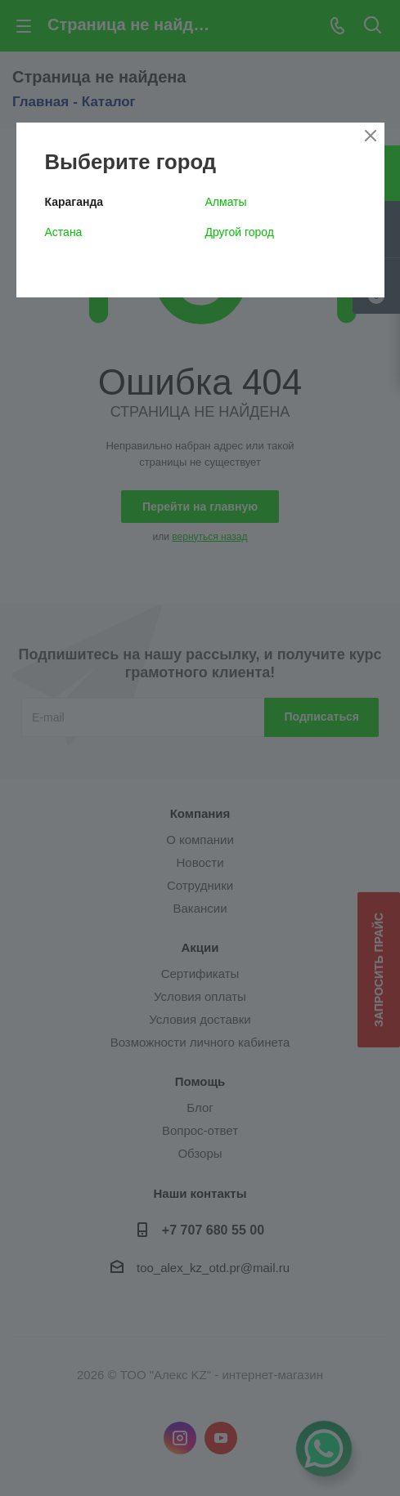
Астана (64, 232)
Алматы (226, 201)
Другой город (239, 232)
